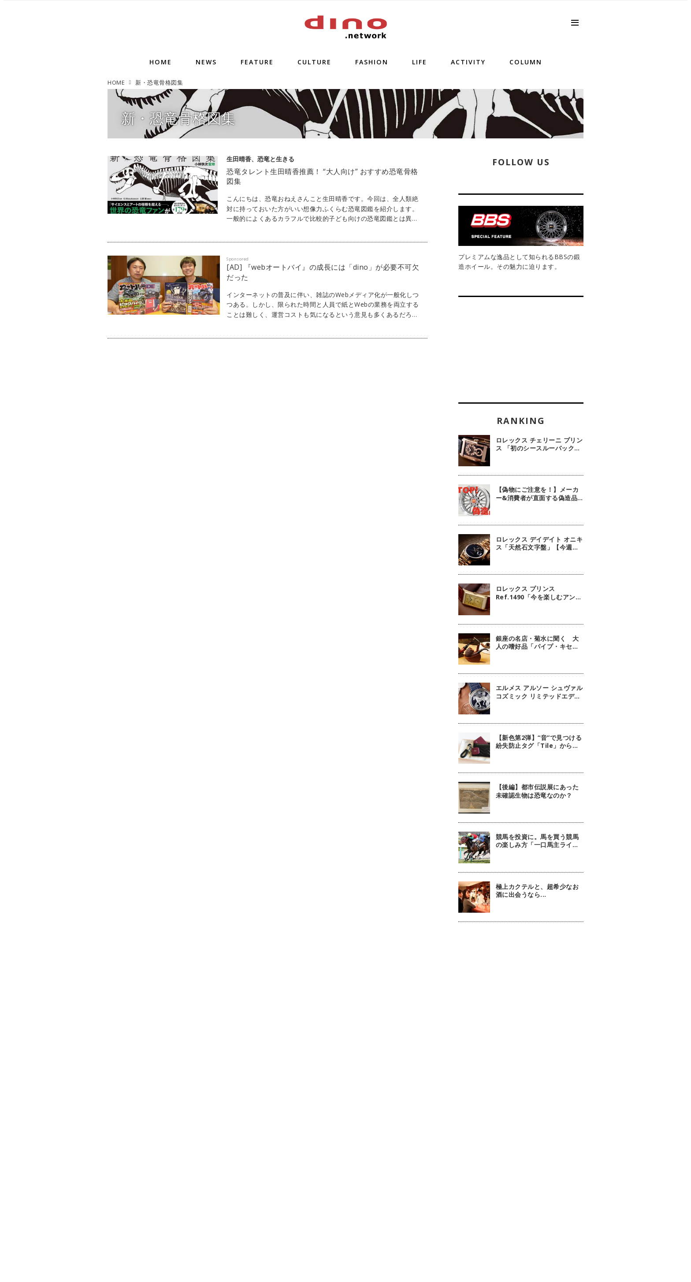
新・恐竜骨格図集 (178, 117)
